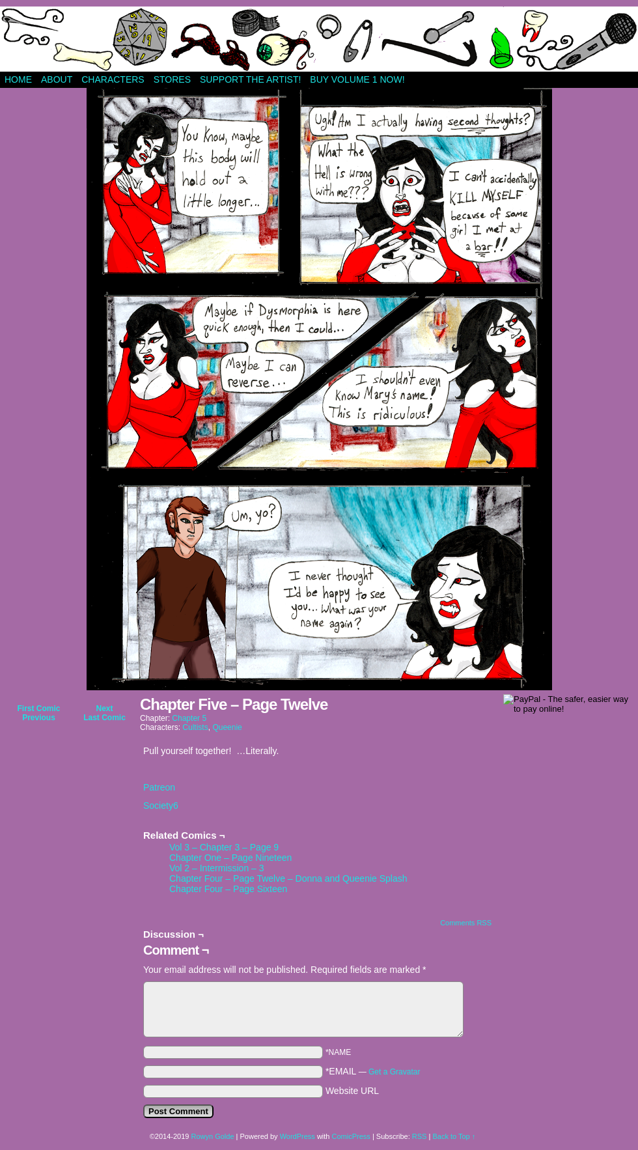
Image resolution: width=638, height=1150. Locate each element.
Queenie (227, 727)
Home (18, 79)
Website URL (352, 1091)
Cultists (195, 727)
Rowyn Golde (212, 1136)
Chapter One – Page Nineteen (230, 857)
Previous (38, 717)
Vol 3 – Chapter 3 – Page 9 (224, 847)
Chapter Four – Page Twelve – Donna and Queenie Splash (288, 878)
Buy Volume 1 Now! (357, 79)
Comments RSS (466, 923)
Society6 (160, 805)
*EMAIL (373, 1071)
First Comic (38, 708)
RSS (419, 1136)
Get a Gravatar (394, 1071)
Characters (112, 79)
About (56, 79)
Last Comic (104, 717)
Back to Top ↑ (453, 1136)
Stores (172, 79)
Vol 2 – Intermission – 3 (216, 868)
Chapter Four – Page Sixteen (228, 889)
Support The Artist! (250, 79)
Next (104, 708)
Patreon (159, 787)
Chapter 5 (189, 718)
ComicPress (351, 1136)
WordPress (297, 1136)
